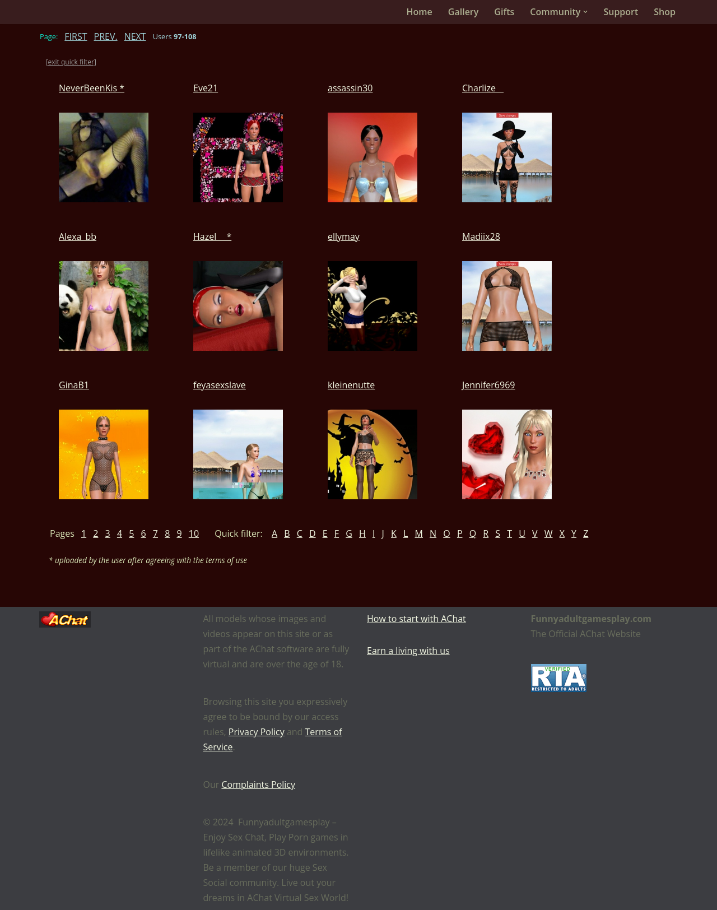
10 (194, 533)
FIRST (75, 36)
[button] (585, 12)
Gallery (463, 12)
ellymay (344, 236)
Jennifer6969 (488, 385)
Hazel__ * (212, 236)
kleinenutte (351, 385)
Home (419, 12)
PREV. (106, 36)
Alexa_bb (77, 236)
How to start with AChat (416, 618)
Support (620, 12)
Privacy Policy (257, 732)
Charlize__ (483, 88)
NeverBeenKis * (91, 88)
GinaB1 (74, 385)
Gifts (504, 12)
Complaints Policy (258, 784)
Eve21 (205, 88)
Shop (665, 12)
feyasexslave (219, 385)
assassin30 (350, 88)
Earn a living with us (408, 650)
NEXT (135, 36)
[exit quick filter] (71, 62)
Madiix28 (481, 236)
